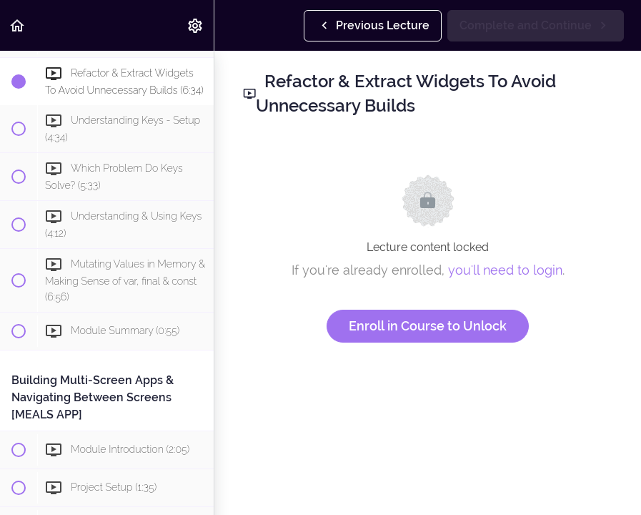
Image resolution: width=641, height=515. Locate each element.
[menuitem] (196, 25)
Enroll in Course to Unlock (428, 325)
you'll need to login (505, 270)
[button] (18, 25)
